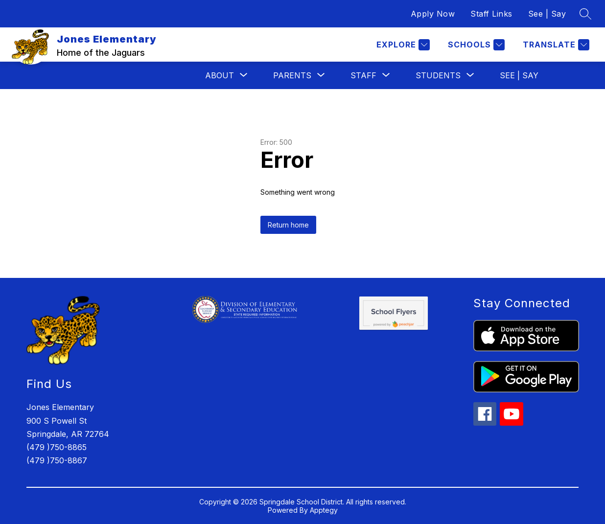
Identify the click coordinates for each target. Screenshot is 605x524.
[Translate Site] (554, 45)
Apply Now (433, 14)
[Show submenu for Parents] (292, 75)
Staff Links (491, 14)
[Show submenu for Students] (438, 75)
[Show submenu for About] (219, 75)
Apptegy (324, 510)
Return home (288, 225)
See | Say (547, 14)
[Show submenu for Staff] (363, 75)
